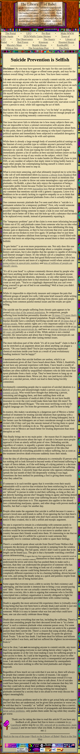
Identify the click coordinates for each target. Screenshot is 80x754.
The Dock (64, 48)
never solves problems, (14, 711)
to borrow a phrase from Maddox (55, 174)
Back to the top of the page (17, 736)
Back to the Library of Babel (45, 736)
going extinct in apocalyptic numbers (21, 263)
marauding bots (40, 188)
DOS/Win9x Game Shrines (37, 36)
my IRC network (44, 725)
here (25, 552)
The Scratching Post (38, 48)
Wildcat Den (11, 48)
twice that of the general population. (27, 312)
